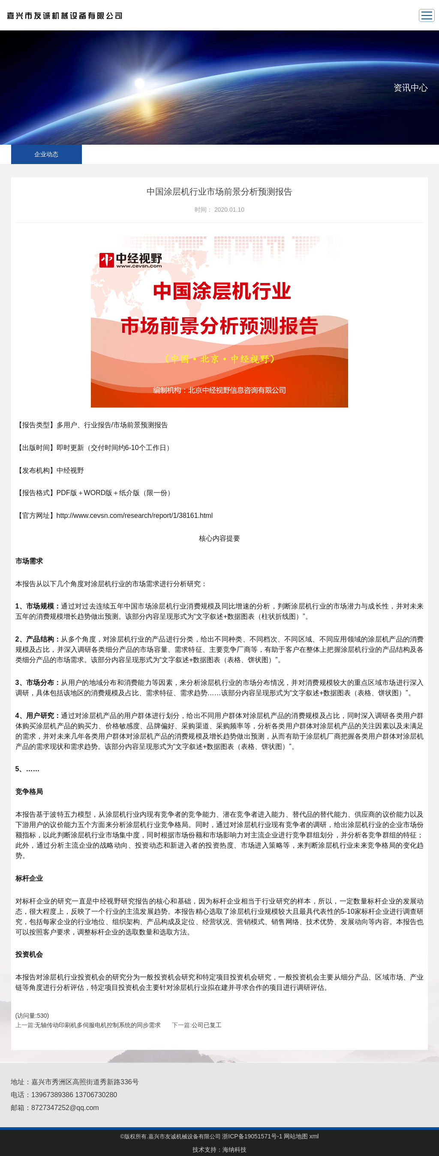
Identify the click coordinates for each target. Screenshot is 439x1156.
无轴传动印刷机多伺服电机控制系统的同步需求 (98, 1025)
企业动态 (46, 154)
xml (314, 1136)
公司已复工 (207, 1025)
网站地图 (296, 1136)
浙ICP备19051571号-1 (252, 1136)
